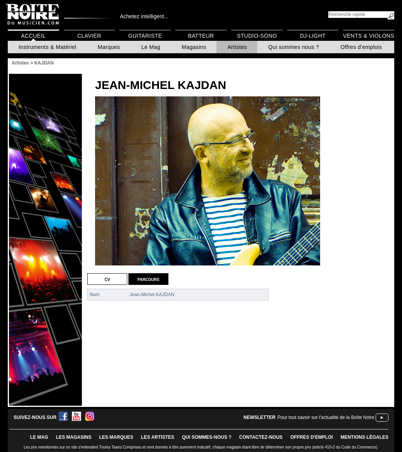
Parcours (148, 279)
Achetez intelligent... (144, 16)
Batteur (201, 36)
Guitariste (145, 36)
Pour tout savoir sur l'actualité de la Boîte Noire (325, 417)
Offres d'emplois (361, 47)
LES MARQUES (116, 437)
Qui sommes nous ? (293, 47)
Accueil (33, 36)
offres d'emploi (311, 437)
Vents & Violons (368, 36)
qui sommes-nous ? (206, 437)
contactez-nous (260, 437)
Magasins (194, 47)
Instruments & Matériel (47, 47)
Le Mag (150, 47)
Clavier (89, 36)
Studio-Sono (257, 36)
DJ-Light (313, 36)
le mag (39, 437)
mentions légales (364, 437)
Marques (109, 47)
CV (107, 279)
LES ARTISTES (157, 437)
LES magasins (73, 437)
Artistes (237, 47)
